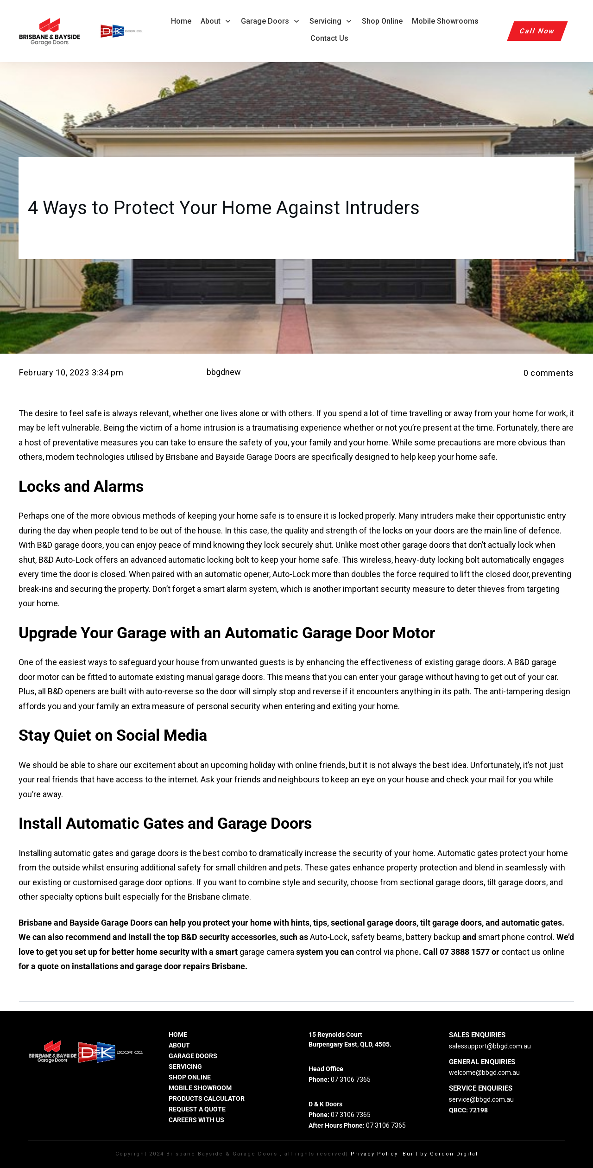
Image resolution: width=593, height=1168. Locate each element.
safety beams (376, 937)
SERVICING (185, 1066)
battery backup (433, 937)
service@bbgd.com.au (481, 1099)
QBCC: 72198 (468, 1110)
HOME (178, 1034)
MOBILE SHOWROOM (200, 1088)
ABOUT (179, 1045)
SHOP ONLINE (190, 1077)
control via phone (387, 952)
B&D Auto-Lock (65, 560)
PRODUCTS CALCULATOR (207, 1098)
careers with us (196, 1120)
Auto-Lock (328, 937)
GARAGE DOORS (193, 1056)
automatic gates (84, 853)
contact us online (533, 952)
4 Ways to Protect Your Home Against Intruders (224, 208)
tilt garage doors (516, 882)
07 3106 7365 (351, 1079)
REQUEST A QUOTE (197, 1109)
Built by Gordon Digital (440, 1154)
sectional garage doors (441, 882)
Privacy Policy (374, 1154)
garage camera (267, 952)
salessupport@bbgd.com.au (490, 1046)
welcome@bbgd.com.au (484, 1072)
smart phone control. (516, 937)
